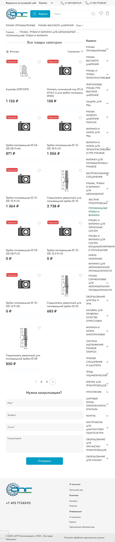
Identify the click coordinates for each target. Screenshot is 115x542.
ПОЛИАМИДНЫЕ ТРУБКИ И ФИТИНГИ (98, 211)
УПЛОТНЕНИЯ (93, 392)
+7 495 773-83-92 (95, 3)
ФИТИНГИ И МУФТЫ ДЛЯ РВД (93, 132)
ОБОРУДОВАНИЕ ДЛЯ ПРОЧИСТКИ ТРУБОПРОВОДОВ (95, 445)
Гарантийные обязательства (82, 526)
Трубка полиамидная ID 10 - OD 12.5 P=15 (63, 251)
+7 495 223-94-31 (71, 3)
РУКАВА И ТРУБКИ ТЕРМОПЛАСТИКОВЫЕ (95, 74)
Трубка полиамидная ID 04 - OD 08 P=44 (22, 146)
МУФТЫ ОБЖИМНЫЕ (95, 256)
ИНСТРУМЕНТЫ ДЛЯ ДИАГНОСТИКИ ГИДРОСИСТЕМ (95, 428)
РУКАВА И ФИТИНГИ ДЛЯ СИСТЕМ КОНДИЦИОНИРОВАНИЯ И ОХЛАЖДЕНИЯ (99, 243)
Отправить (44, 461)
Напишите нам (76, 489)
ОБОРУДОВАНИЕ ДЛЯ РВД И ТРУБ (95, 300)
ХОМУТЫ (90, 415)
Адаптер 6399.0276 (17, 89)
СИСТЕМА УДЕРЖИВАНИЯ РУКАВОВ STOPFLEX (94, 346)
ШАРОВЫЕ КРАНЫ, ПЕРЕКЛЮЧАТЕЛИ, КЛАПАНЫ (95, 404)
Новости (73, 505)
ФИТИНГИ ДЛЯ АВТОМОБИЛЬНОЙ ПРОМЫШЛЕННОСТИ (99, 267)
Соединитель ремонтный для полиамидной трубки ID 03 (64, 304)
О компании (75, 517)
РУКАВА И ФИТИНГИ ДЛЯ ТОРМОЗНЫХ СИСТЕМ (97, 226)
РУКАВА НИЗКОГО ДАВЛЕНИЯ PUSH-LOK (92, 117)
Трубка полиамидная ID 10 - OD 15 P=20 (22, 304)
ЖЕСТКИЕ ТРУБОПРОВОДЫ (96, 201)
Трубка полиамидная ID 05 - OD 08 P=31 (22, 251)
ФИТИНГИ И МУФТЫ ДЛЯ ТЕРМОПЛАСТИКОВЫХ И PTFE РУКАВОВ (95, 148)
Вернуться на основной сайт (21, 3)
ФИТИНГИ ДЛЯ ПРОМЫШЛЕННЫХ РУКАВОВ (95, 163)
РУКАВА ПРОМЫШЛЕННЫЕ (20, 25)
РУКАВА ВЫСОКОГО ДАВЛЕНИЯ (55, 25)
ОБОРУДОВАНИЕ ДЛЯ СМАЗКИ (95, 458)
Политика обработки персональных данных (84, 537)
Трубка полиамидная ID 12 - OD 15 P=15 (22, 199)
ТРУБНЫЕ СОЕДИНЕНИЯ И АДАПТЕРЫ (94, 362)
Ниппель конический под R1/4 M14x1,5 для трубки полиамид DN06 (65, 92)
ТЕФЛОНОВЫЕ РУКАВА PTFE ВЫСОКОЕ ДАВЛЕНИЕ (94, 90)
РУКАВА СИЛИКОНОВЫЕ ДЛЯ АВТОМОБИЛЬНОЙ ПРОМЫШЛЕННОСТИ (96, 283)
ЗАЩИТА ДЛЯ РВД (93, 103)
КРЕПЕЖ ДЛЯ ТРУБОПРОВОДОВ (95, 383)
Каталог (43, 3)
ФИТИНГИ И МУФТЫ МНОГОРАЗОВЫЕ (95, 331)
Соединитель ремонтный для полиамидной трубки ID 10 (64, 199)
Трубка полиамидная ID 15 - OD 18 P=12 (63, 146)
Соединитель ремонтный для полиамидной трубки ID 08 (23, 357)
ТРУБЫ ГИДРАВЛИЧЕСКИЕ (95, 373)
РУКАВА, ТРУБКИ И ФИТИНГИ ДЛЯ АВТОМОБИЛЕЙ (47, 32)
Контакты (73, 500)
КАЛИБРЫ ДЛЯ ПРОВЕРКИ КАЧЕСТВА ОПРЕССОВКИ (94, 316)
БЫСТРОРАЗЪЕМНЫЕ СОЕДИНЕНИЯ (95, 175)
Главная (10, 32)
